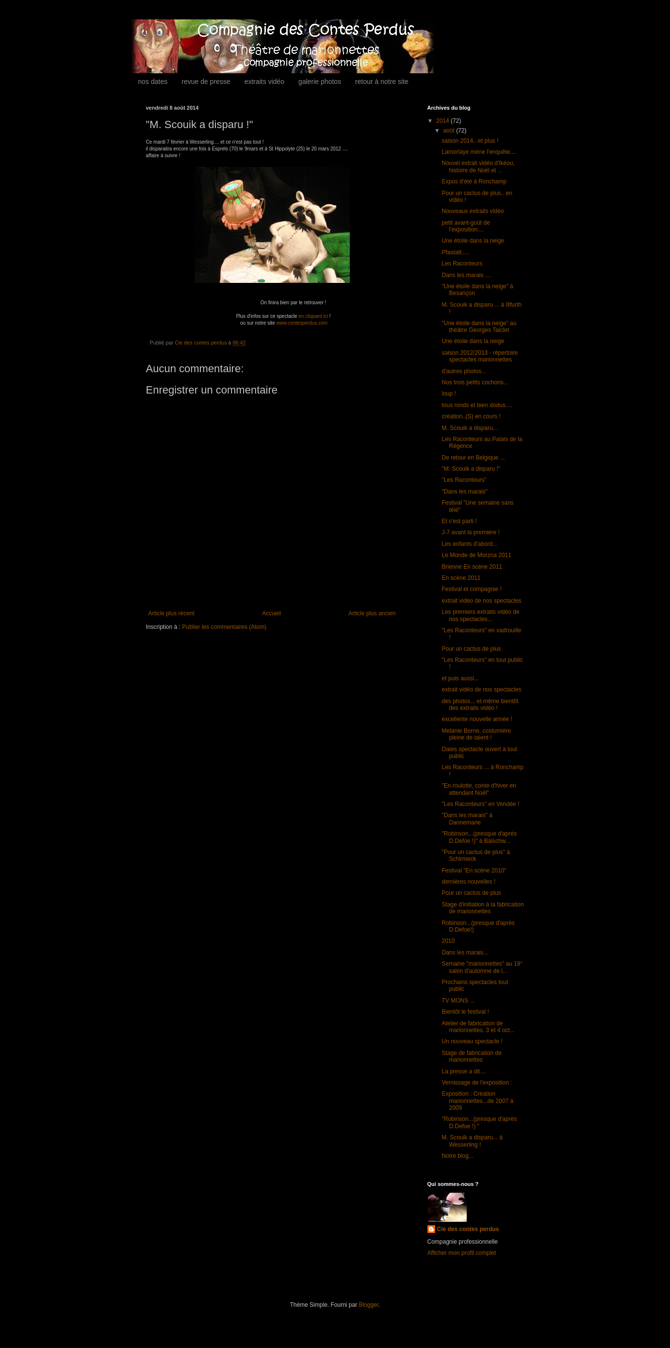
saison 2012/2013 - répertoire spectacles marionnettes (479, 356)
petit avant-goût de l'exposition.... (465, 226)
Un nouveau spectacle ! (471, 1041)
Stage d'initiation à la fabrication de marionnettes (482, 908)
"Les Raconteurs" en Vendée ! (480, 804)
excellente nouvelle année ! (476, 719)
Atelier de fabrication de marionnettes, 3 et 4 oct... (477, 1027)
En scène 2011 (460, 578)
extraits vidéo (264, 81)
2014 (443, 120)
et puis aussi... (460, 678)
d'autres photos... (463, 371)
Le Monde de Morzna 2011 (476, 555)
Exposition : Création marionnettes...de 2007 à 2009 (477, 1100)
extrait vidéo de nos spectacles (481, 600)
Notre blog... (457, 1155)
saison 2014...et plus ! (469, 140)
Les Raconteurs (461, 263)
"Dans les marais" (464, 491)
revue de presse (205, 81)
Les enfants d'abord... (469, 544)
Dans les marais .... (466, 275)
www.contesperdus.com (301, 323)
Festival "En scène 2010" (473, 870)
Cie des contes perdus (468, 1229)
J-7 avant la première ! (470, 532)
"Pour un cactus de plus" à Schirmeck (475, 855)
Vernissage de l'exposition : (476, 1082)
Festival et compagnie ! (471, 589)
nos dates (153, 81)
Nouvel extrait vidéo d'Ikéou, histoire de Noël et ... (477, 166)
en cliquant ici (313, 316)
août (449, 130)
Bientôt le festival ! (465, 1011)
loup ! (448, 393)
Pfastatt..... (455, 252)
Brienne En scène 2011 (471, 566)
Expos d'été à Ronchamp (474, 181)
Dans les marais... (464, 952)
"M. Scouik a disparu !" (470, 468)
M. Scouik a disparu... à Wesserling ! (471, 1141)
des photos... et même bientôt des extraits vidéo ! (479, 704)
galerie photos (319, 81)
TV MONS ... (457, 1000)
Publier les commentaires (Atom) (224, 627)
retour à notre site (382, 81)
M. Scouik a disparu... (469, 428)
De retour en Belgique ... (473, 457)
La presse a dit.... (463, 1071)
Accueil (271, 613)
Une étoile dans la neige (472, 240)
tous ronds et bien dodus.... (476, 405)
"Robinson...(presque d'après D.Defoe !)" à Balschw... (479, 837)
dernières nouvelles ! (468, 881)
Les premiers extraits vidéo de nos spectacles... (480, 615)
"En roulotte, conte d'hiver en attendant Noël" (478, 789)
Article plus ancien (371, 613)
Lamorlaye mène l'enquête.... (478, 151)
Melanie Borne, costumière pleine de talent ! (476, 734)
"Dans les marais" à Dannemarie (466, 818)
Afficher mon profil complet (461, 1252)
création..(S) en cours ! (470, 416)
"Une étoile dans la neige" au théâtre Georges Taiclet (478, 326)
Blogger (369, 1304)
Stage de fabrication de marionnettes (471, 1056)
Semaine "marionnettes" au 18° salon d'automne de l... (482, 967)
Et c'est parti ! (458, 521)
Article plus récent (171, 613)
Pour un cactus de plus (471, 648)
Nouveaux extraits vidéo (472, 211)
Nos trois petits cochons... (474, 382)
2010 (448, 940)
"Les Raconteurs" (464, 480)
